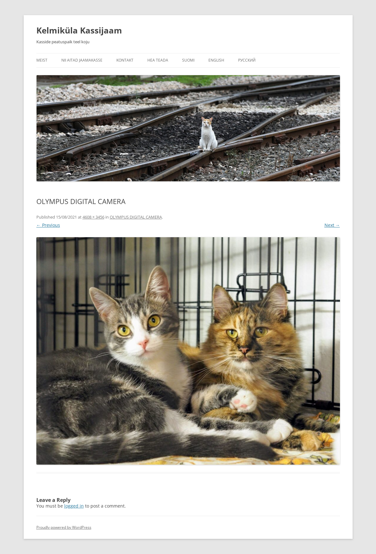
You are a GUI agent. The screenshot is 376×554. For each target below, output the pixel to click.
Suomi (188, 60)
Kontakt (124, 60)
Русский (247, 60)
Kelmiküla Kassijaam (79, 30)
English (216, 60)
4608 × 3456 (93, 217)
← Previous (48, 225)
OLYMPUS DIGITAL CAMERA (136, 217)
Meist (41, 60)
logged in (74, 506)
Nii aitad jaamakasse (81, 60)
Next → (332, 225)
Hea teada (157, 60)
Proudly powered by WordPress (63, 527)
